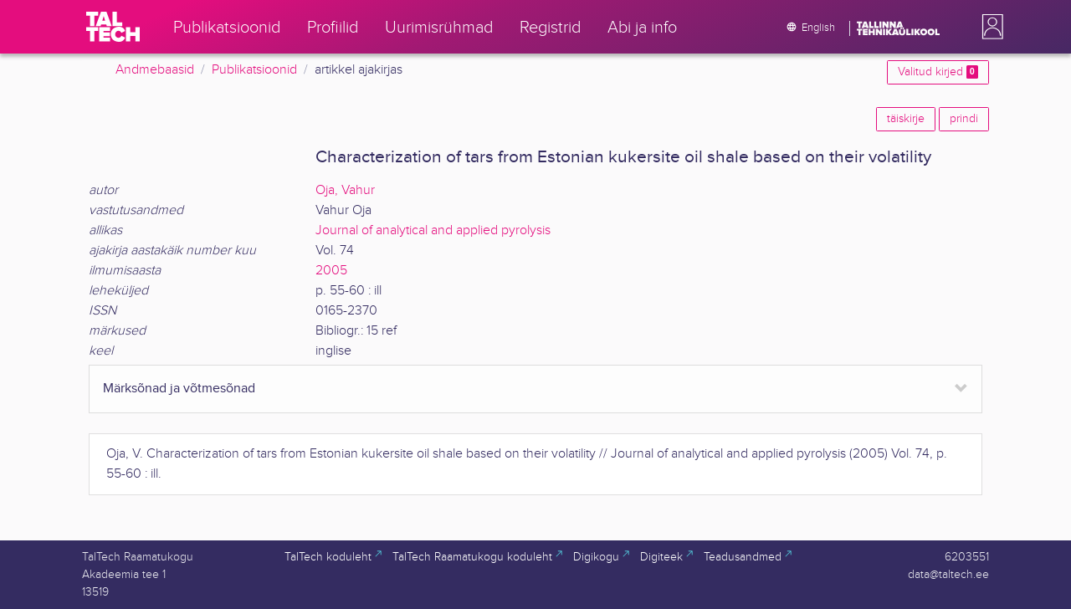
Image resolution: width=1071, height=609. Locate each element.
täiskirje (906, 118)
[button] (989, 27)
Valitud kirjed (938, 72)
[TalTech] (113, 27)
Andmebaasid (154, 70)
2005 (331, 271)
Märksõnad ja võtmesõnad (179, 389)
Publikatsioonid (254, 70)
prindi (964, 118)
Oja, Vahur (345, 190)
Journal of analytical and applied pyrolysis (433, 230)
